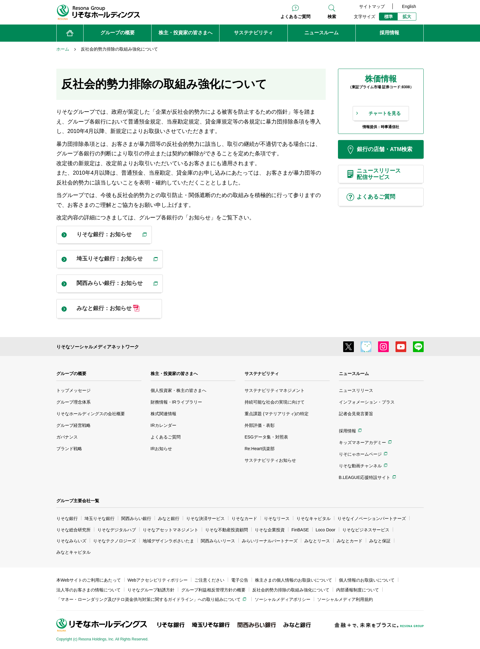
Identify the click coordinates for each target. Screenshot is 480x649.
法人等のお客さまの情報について (88, 589)
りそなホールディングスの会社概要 (90, 413)
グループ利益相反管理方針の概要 (213, 589)
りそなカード (244, 518)
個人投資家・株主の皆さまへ (178, 390)
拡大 (407, 16)
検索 (332, 16)
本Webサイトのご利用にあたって (88, 580)
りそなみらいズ (71, 540)
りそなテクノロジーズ (114, 540)
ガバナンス (67, 437)
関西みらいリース (218, 540)
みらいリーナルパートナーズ (270, 540)
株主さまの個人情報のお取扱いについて (293, 580)
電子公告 (239, 580)
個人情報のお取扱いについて (367, 580)
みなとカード (349, 540)
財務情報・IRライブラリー (176, 402)
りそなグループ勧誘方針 (150, 589)
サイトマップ (372, 6)
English (409, 6)
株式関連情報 (163, 413)
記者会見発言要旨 (356, 413)
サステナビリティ (262, 373)
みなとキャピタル (73, 552)
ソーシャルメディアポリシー (282, 599)
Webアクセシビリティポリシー (158, 580)
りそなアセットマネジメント (170, 529)
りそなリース (277, 518)
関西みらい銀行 (136, 518)
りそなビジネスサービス (365, 529)
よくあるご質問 (295, 16)
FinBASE (300, 529)
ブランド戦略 (69, 448)
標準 (388, 16)
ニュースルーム (354, 373)
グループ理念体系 (73, 402)
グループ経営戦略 (73, 425)
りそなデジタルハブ (116, 529)
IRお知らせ (161, 448)
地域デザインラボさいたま (168, 540)
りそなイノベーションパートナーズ (371, 518)
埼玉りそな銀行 (99, 518)
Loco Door (326, 529)
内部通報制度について (357, 589)
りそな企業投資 (270, 529)
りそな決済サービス (205, 518)
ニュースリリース (356, 390)
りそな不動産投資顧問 (226, 529)
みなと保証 (380, 540)
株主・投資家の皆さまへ (174, 373)
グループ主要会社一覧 (77, 500)
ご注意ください (209, 580)
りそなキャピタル (313, 518)
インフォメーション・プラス (367, 402)
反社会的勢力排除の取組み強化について (290, 589)
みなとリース (317, 540)
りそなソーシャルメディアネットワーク (97, 346)
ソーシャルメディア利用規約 (345, 599)
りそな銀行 (67, 518)
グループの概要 (71, 373)
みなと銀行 (168, 518)
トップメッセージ (73, 390)
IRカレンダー (163, 425)
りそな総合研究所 (73, 529)
